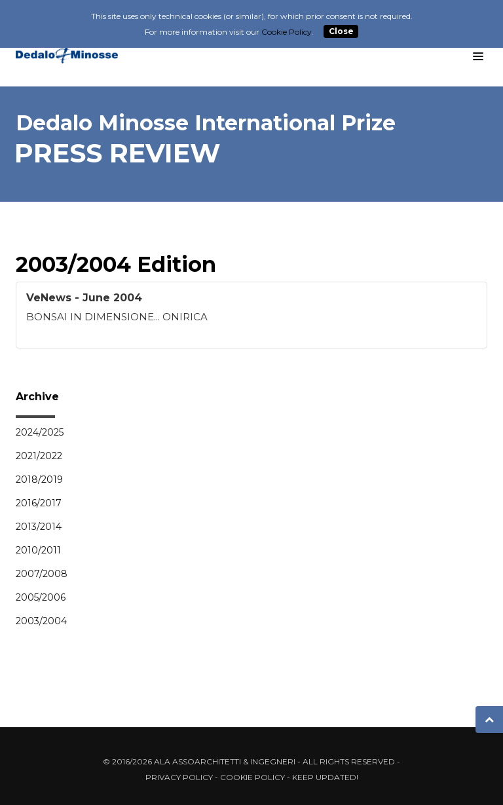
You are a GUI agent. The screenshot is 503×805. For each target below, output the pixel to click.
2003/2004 (41, 621)
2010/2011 (38, 550)
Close (341, 32)
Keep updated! (325, 777)
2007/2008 (41, 574)
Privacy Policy (179, 777)
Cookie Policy (252, 777)
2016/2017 (39, 503)
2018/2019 (39, 479)
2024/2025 (40, 432)
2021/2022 (39, 456)
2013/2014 (39, 527)
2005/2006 (40, 597)
